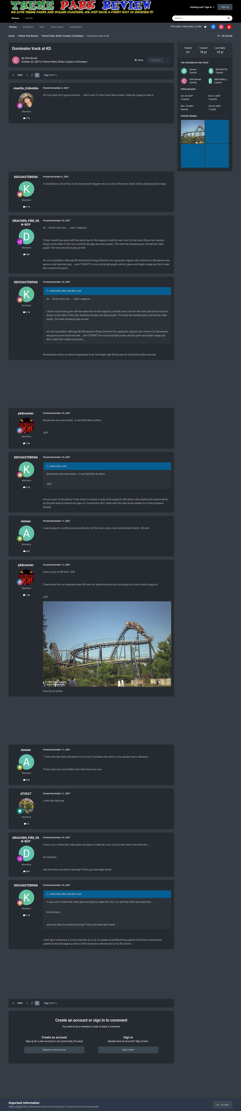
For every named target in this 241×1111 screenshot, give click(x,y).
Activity (29, 18)
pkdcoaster (26, 413)
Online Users (57, 27)
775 (26, 118)
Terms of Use (15, 1106)
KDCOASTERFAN (26, 177)
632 (26, 551)
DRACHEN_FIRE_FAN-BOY (25, 222)
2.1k (26, 206)
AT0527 (25, 793)
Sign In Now (128, 1049)
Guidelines (28, 27)
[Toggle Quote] (48, 290)
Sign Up (225, 7)
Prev (20, 75)
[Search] (190, 18)
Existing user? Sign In (202, 7)
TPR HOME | (176, 26)
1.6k (26, 443)
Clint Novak (31, 58)
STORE (198, 26)
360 (26, 254)
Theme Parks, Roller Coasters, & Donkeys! (65, 61)
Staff (42, 27)
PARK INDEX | (188, 26)
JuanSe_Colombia (25, 88)
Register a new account (54, 1049)
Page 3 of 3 (50, 75)
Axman (26, 521)
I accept (223, 1104)
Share (139, 60)
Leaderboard (75, 27)
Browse (15, 20)
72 (26, 823)
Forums (13, 27)
